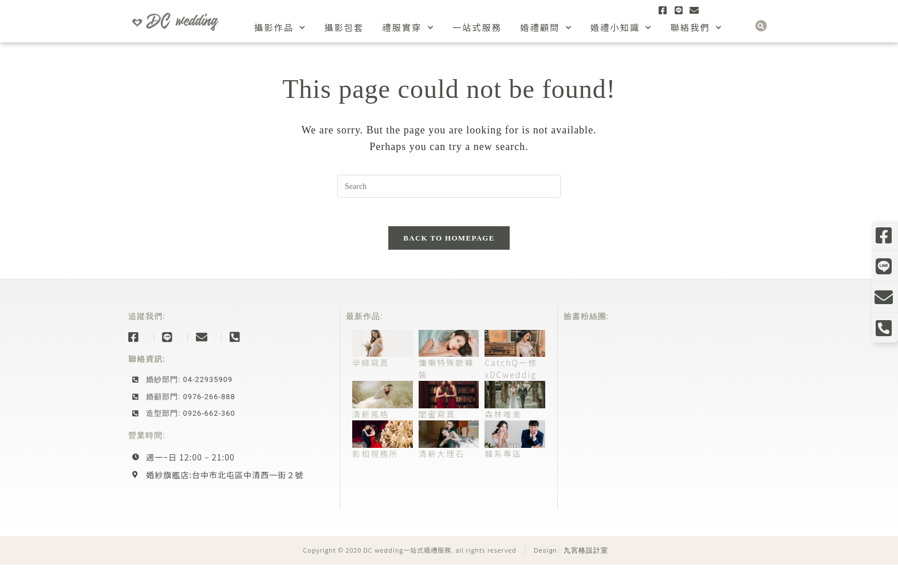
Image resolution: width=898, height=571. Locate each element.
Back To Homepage (448, 244)
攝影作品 (280, 28)
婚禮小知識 (621, 28)
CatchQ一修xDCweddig (511, 375)
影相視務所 (375, 460)
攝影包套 (344, 27)
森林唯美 (503, 421)
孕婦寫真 (370, 369)
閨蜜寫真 (437, 421)
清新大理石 (442, 460)
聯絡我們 (697, 28)
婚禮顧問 (546, 28)
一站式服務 (477, 27)
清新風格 (370, 421)
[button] (761, 25)
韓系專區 (503, 460)
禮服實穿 (408, 28)
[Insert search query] (449, 186)
